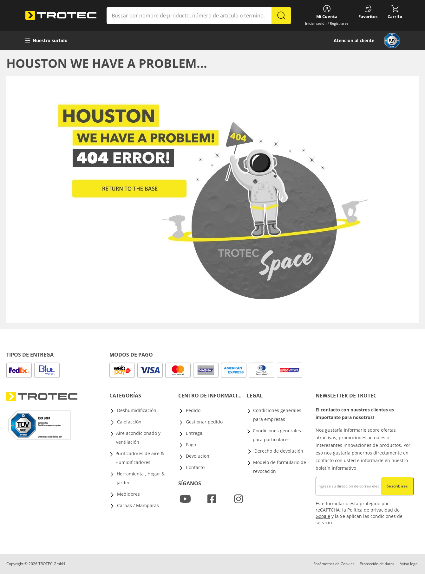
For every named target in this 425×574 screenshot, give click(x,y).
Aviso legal (409, 563)
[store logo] (60, 15)
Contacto (195, 467)
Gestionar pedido (204, 422)
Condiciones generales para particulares (277, 435)
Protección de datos (377, 563)
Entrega (194, 433)
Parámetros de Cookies (334, 563)
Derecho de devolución (278, 451)
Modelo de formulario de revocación (279, 466)
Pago (191, 445)
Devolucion (197, 456)
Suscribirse (397, 486)
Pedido (193, 410)
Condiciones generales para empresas (277, 414)
